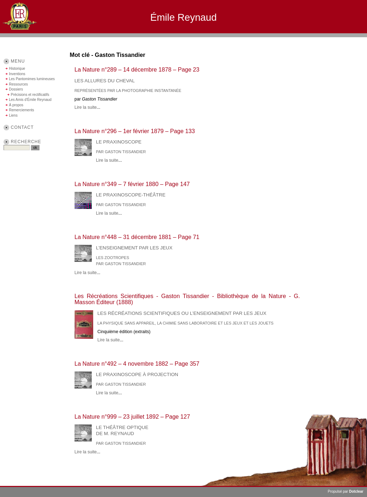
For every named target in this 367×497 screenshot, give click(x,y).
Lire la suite (86, 107)
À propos (16, 105)
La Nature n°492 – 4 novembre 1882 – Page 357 (137, 363)
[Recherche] (17, 147)
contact (22, 127)
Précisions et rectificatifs (30, 95)
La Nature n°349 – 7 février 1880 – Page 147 (132, 184)
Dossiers (16, 89)
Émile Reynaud (183, 17)
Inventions (17, 74)
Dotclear (356, 491)
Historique (17, 68)
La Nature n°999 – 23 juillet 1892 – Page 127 (132, 416)
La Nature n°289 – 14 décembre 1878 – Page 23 (137, 69)
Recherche (26, 141)
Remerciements (21, 110)
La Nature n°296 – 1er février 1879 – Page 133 (135, 131)
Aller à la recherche (346, 40)
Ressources (18, 84)
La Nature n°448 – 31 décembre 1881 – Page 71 (137, 237)
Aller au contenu (288, 40)
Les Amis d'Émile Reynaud (30, 100)
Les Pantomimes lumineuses (32, 79)
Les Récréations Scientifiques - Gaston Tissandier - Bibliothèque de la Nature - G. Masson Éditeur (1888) (187, 299)
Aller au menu (315, 40)
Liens (13, 115)
